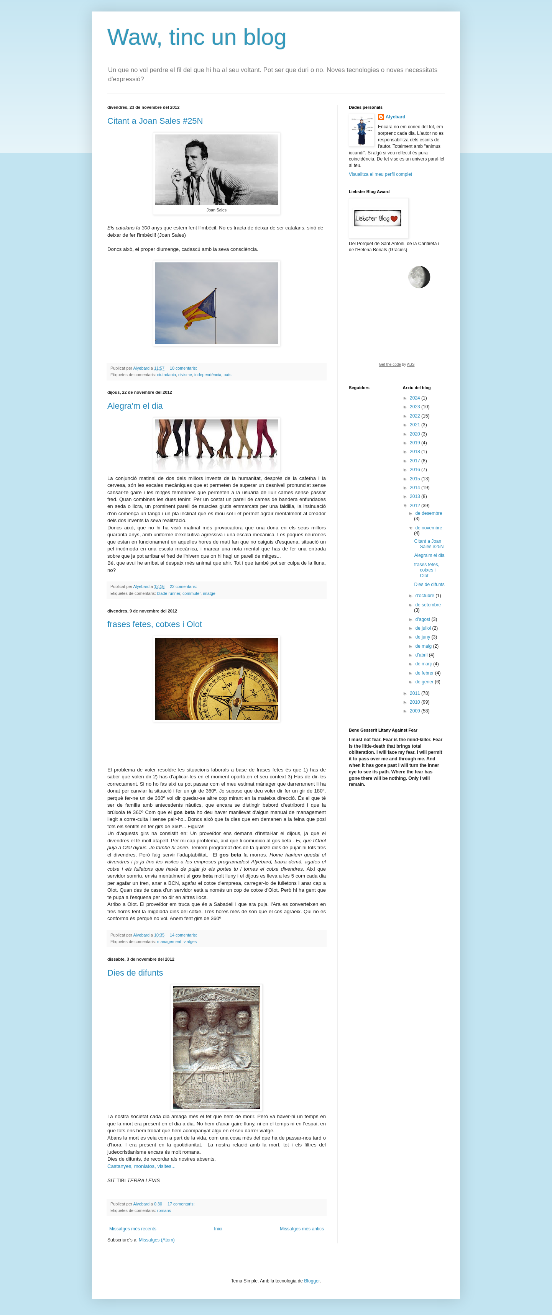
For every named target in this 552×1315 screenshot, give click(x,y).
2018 (415, 451)
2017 (415, 460)
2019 (415, 442)
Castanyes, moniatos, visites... (141, 1166)
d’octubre (425, 595)
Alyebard (395, 117)
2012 (415, 505)
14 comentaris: (184, 935)
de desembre (428, 513)
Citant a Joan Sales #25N (155, 121)
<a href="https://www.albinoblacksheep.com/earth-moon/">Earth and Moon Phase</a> (397, 318)
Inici (218, 1228)
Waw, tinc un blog (197, 37)
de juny (423, 637)
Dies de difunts (135, 973)
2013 (415, 496)
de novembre (428, 528)
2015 (415, 478)
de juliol (423, 628)
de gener (425, 682)
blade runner (168, 593)
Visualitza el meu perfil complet (380, 174)
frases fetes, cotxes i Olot (154, 624)
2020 (415, 434)
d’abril (422, 655)
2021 (415, 424)
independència (207, 374)
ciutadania (166, 374)
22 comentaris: (184, 586)
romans (164, 1210)
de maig (424, 646)
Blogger (312, 1281)
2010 (415, 702)
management (169, 941)
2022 (415, 416)
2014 (415, 487)
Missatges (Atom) (156, 1240)
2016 (415, 469)
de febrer (425, 673)
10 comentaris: (184, 368)
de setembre (428, 605)
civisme (185, 374)
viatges (190, 941)
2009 (415, 711)
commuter (191, 593)
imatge (209, 593)
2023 (415, 406)
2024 (415, 398)
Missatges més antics (302, 1228)
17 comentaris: (182, 1204)
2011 (415, 693)
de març (424, 664)
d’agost (423, 619)
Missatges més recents (132, 1228)
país (227, 374)
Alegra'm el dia (135, 406)
